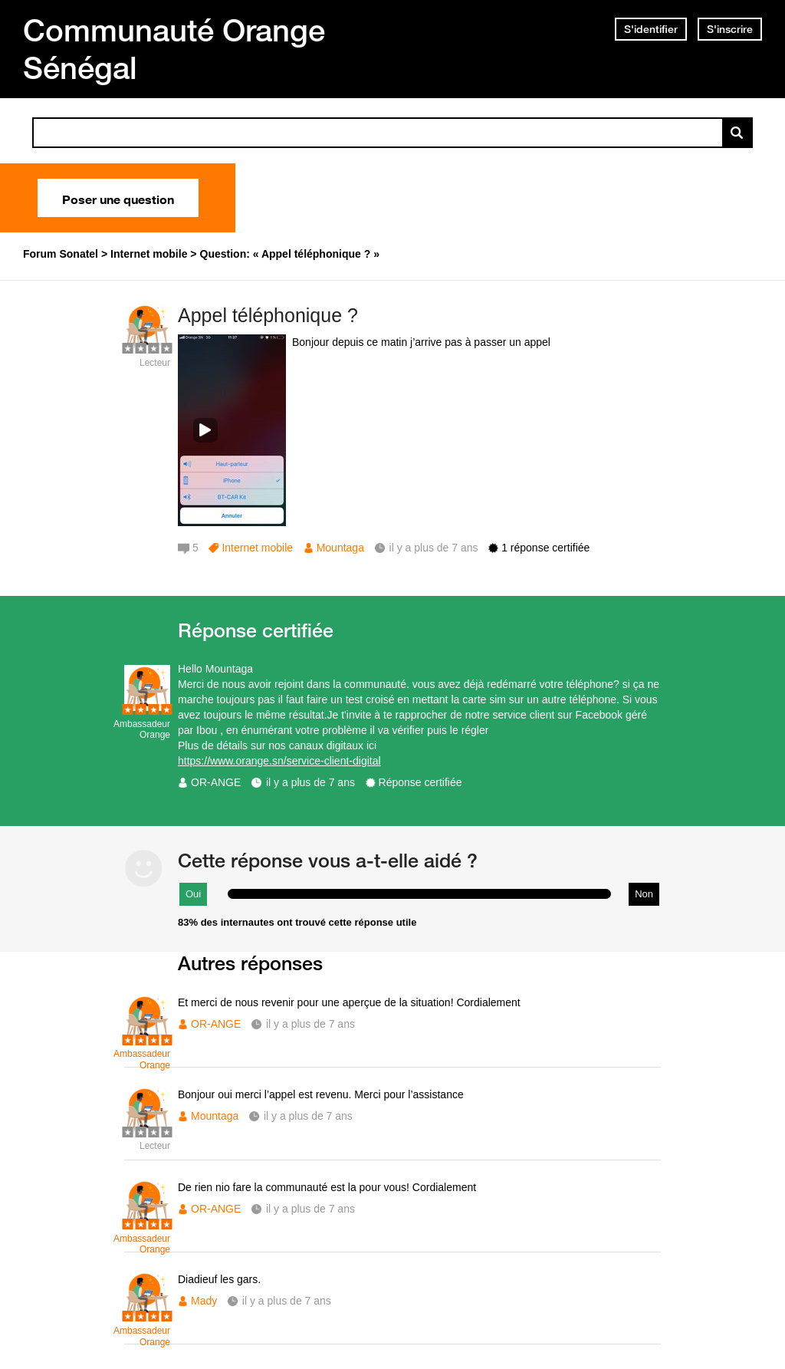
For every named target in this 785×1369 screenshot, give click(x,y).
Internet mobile (257, 547)
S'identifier (651, 29)
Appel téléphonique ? (268, 315)
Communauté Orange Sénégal (174, 49)
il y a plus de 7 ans (310, 782)
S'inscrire (730, 29)
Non (644, 894)
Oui (193, 894)
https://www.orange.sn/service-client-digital (279, 761)
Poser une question (118, 197)
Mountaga (340, 547)
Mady (204, 1301)
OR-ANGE (216, 782)
